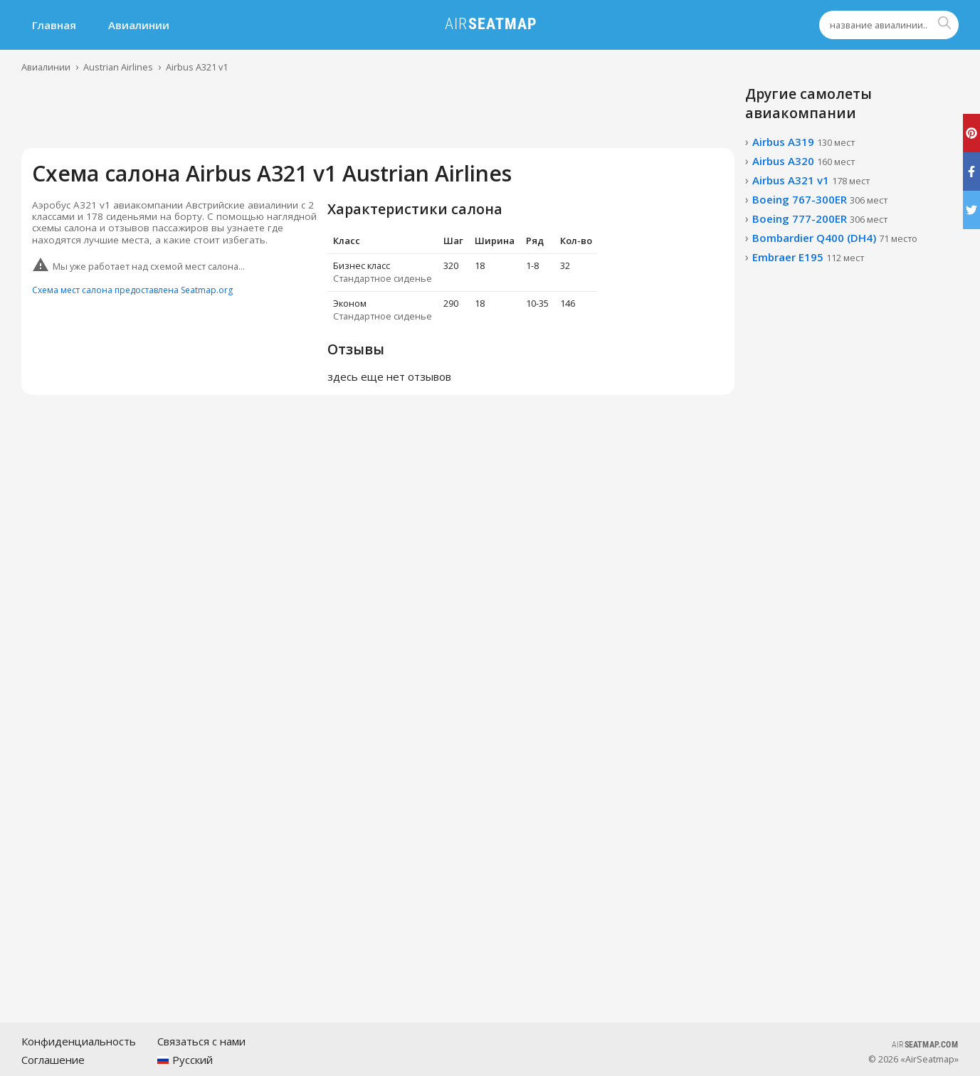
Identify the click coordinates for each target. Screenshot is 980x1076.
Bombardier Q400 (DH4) (834, 238)
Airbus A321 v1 (197, 66)
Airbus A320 (803, 161)
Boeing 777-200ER (819, 218)
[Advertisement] (377, 116)
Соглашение (53, 1060)
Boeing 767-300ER (819, 199)
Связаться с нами (201, 1041)
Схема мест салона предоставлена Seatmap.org (132, 290)
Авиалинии (138, 25)
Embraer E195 (808, 257)
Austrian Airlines (118, 66)
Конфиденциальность (78, 1041)
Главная (54, 25)
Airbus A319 (803, 141)
